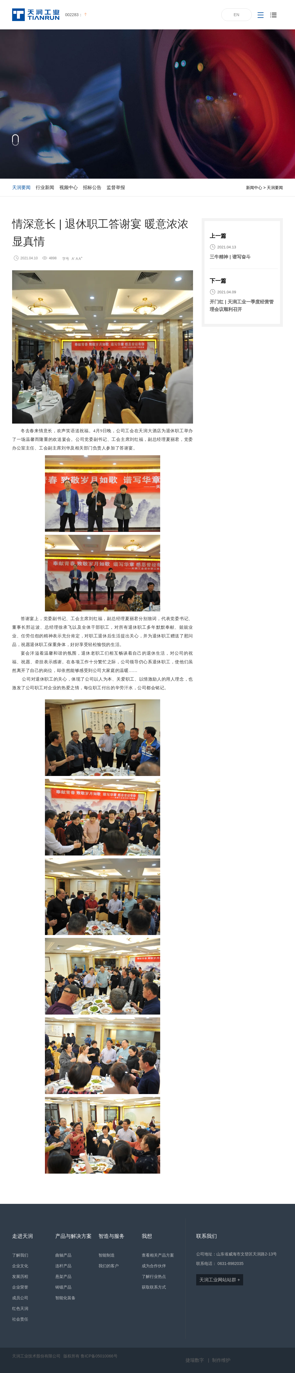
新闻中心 (254, 187)
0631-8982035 (230, 1263)
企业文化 (20, 1266)
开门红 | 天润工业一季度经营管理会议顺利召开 (241, 305)
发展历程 (20, 1276)
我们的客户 (109, 1266)
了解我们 (20, 1255)
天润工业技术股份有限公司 (36, 1356)
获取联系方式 (154, 1287)
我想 (147, 1236)
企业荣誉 (20, 1287)
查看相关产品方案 (158, 1255)
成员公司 (20, 1297)
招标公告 (92, 187)
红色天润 (20, 1308)
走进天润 (22, 1236)
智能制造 (107, 1255)
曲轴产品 (63, 1255)
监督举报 (116, 187)
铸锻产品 (63, 1287)
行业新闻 (45, 187)
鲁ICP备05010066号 (99, 1356)
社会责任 (20, 1319)
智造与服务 (111, 1236)
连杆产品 (63, 1266)
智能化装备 (65, 1297)
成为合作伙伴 (154, 1266)
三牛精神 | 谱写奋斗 (230, 256)
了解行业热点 (154, 1276)
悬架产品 (63, 1276)
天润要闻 (21, 187)
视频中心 (68, 187)
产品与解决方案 (73, 1236)
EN (236, 14)
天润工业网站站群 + (219, 1279)
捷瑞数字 (195, 1360)
